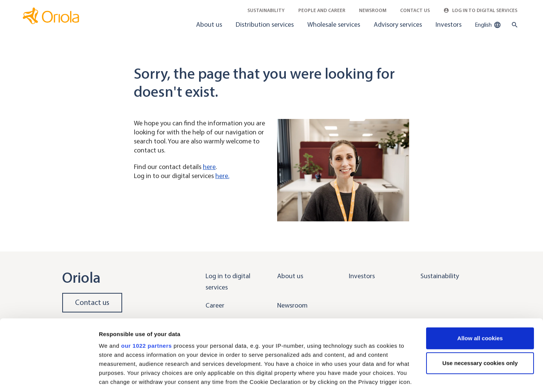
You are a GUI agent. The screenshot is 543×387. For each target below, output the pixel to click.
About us (209, 24)
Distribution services (265, 24)
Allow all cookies (480, 281)
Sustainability (266, 10)
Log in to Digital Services (480, 10)
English (488, 24)
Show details (116, 372)
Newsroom (373, 10)
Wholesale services (333, 24)
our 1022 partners (146, 289)
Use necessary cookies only (480, 306)
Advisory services (398, 24)
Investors (449, 24)
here (209, 167)
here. (222, 176)
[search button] (513, 25)
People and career (321, 10)
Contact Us (415, 10)
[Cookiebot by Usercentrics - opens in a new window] (49, 372)
